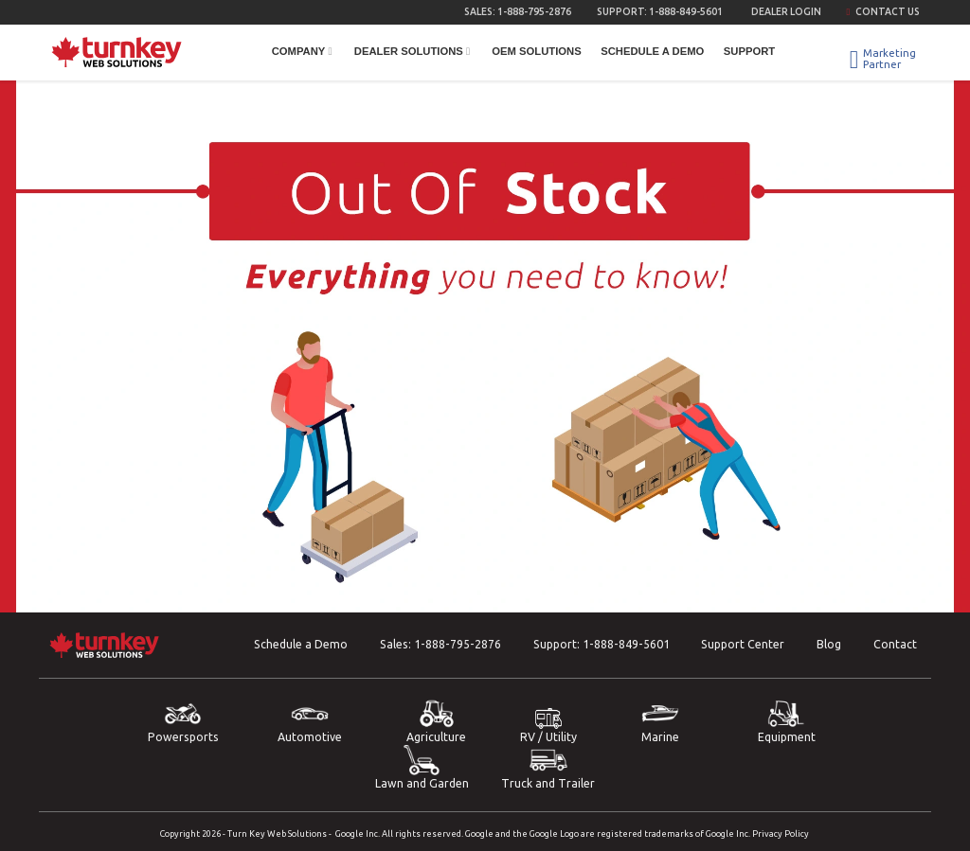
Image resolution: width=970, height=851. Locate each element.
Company (303, 51)
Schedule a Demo (652, 51)
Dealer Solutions (413, 51)
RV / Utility (548, 725)
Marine (660, 721)
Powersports (182, 721)
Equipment (786, 721)
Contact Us (882, 11)
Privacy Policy (780, 833)
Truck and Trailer (548, 767)
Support (749, 51)
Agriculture (436, 721)
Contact (895, 644)
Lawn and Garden (421, 767)
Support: (660, 11)
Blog (829, 644)
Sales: (517, 11)
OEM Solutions (536, 51)
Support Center (742, 644)
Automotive (309, 721)
